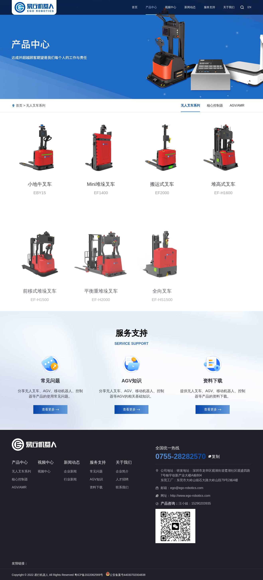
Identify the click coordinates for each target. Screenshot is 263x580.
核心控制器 (215, 105)
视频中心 (170, 7)
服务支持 (209, 7)
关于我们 (228, 7)
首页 (134, 7)
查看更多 (50, 409)
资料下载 (96, 487)
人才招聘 (122, 479)
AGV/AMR (237, 105)
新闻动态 (190, 7)
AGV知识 (96, 479)
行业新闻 (70, 479)
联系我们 (122, 487)
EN (249, 7)
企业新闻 (70, 471)
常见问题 (96, 471)
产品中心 (151, 7)
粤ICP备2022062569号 (89, 574)
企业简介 (122, 471)
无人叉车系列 (35, 105)
